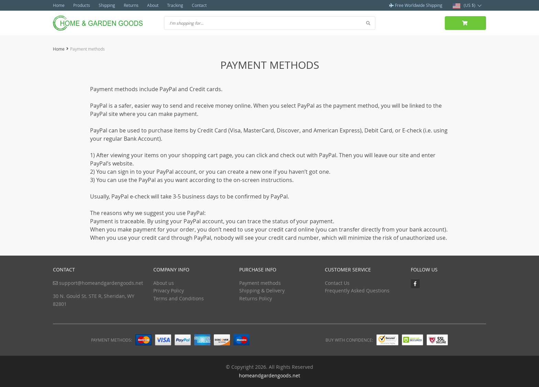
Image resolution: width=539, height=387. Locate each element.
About (152, 5)
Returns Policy (255, 298)
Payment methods (260, 283)
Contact (199, 5)
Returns (131, 5)
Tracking (175, 5)
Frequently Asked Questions (357, 290)
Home (59, 5)
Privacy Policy (168, 290)
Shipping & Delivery (262, 290)
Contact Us (337, 283)
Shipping (107, 5)
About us (163, 283)
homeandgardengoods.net (269, 375)
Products (81, 5)
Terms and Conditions (178, 298)
